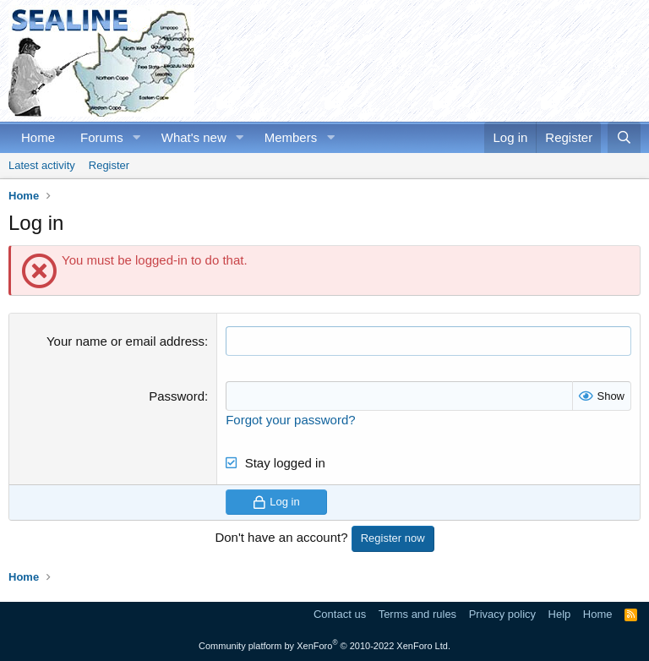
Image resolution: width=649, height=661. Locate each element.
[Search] (624, 137)
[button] (137, 137)
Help (559, 614)
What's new (193, 137)
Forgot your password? (290, 419)
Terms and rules (417, 614)
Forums (101, 137)
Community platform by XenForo (324, 646)
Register (109, 165)
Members (291, 137)
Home (38, 137)
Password (177, 396)
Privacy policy (502, 614)
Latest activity (41, 165)
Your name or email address (125, 341)
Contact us (340, 614)
